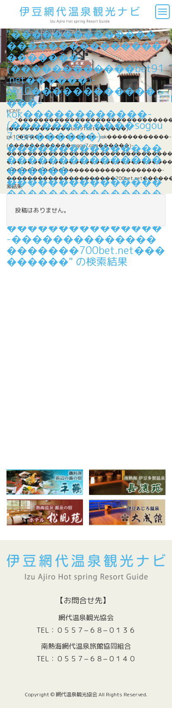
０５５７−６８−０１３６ (96, 630)
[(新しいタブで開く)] (127, 482)
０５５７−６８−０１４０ (96, 658)
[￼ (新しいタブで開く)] (44, 482)
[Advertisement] (86, 363)
